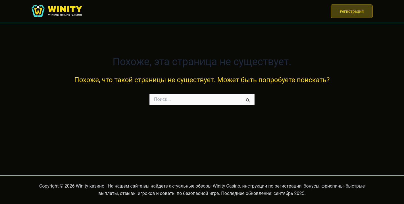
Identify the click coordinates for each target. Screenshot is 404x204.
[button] (351, 11)
